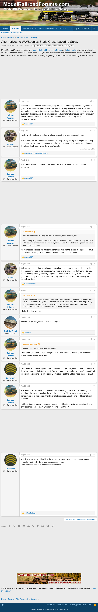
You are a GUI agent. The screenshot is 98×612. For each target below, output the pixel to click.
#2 (94, 131)
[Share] (91, 101)
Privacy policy (75, 605)
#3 (94, 160)
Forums (15, 28)
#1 (94, 101)
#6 (94, 290)
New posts (5, 33)
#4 (94, 227)
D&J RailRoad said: (30, 344)
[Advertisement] (49, 78)
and (36, 153)
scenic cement (58, 46)
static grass (69, 46)
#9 (94, 364)
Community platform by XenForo (49, 609)
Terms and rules (62, 605)
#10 (94, 386)
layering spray (38, 46)
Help (84, 605)
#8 (94, 339)
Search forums (16, 33)
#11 (94, 455)
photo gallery (71, 50)
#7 (94, 317)
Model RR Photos (46, 28)
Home (5, 28)
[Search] (94, 28)
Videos (63, 28)
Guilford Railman (10, 46)
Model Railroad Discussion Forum (47, 50)
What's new (28, 28)
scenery (48, 46)
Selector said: (28, 232)
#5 (94, 264)
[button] (35, 28)
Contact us (51, 605)
